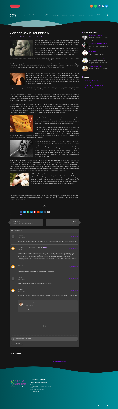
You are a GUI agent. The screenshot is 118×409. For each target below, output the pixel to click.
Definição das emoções (95, 35)
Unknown (20, 266)
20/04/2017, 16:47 (29, 305)
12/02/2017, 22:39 (21, 291)
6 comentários (40, 36)
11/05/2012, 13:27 (21, 249)
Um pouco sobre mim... (91, 80)
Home (23, 15)
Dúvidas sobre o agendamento (94, 85)
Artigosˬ (72, 15)
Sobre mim (46, 15)
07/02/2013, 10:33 (21, 268)
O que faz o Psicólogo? (95, 67)
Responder (73, 236)
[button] (21, 212)
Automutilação (92, 51)
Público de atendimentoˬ (35, 15)
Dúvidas (64, 15)
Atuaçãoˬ (91, 15)
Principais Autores (90, 88)
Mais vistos (100, 15)
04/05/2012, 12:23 (21, 237)
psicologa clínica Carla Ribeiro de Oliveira (30, 247)
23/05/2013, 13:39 (21, 279)
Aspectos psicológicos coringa (97, 43)
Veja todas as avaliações (59, 361)
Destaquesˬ (81, 15)
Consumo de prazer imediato (97, 59)
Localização (56, 15)
